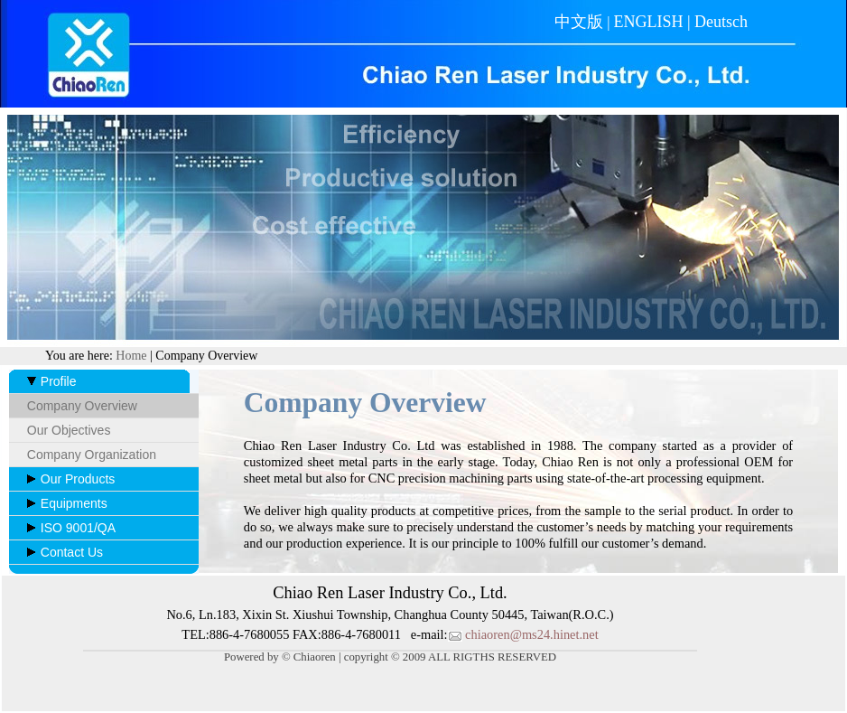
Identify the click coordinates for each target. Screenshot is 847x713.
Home (131, 355)
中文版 (578, 22)
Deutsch (721, 22)
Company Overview (82, 406)
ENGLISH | (653, 22)
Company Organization (91, 454)
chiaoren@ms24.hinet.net (523, 634)
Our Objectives (69, 430)
